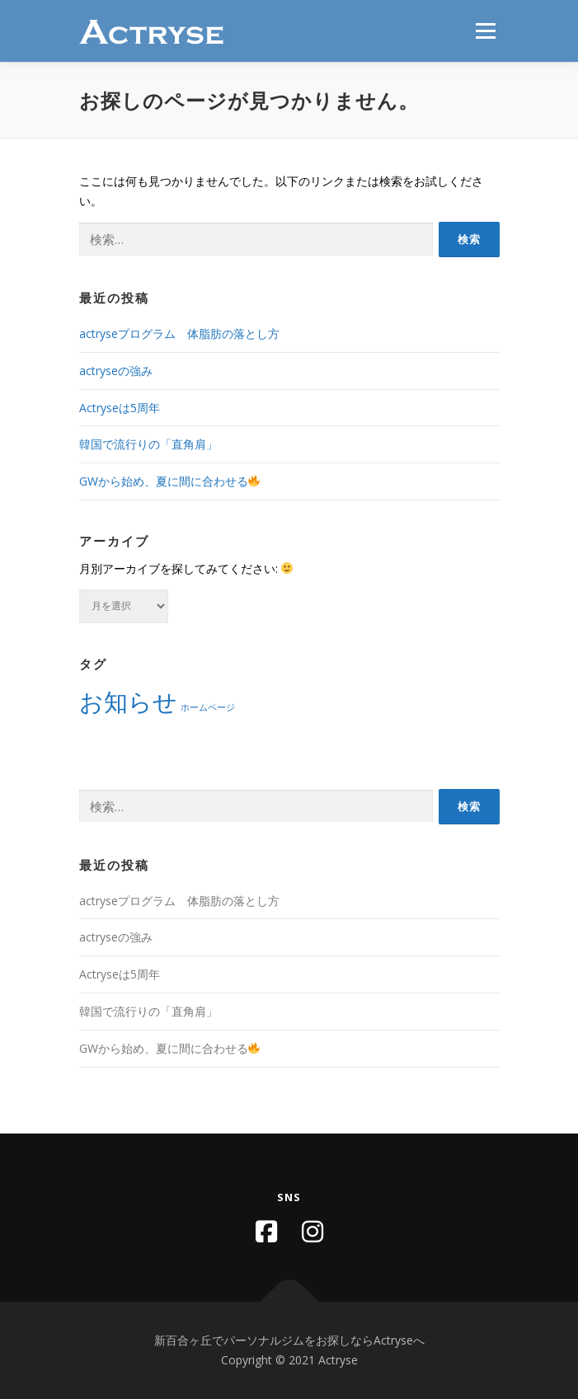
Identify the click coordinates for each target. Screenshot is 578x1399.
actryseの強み (116, 370)
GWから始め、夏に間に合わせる (170, 481)
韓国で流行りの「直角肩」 (148, 444)
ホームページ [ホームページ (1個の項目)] (208, 707)
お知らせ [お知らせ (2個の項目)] (128, 701)
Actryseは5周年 (119, 407)
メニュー (485, 31)
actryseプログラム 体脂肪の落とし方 (179, 333)
